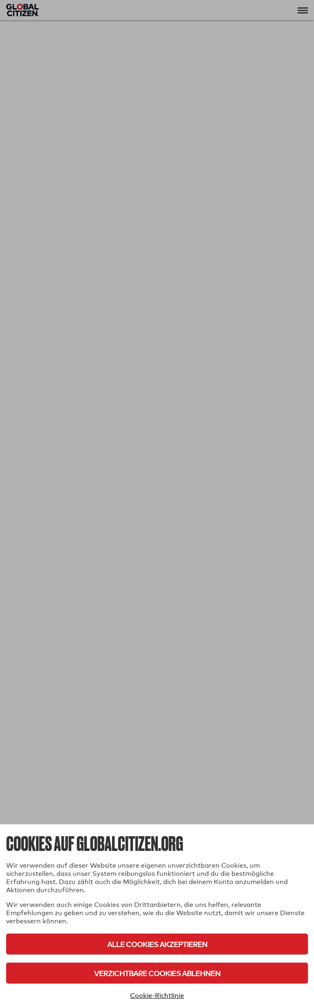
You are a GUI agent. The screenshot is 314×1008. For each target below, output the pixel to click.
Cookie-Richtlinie (157, 995)
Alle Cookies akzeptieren (157, 944)
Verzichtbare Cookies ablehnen (157, 973)
